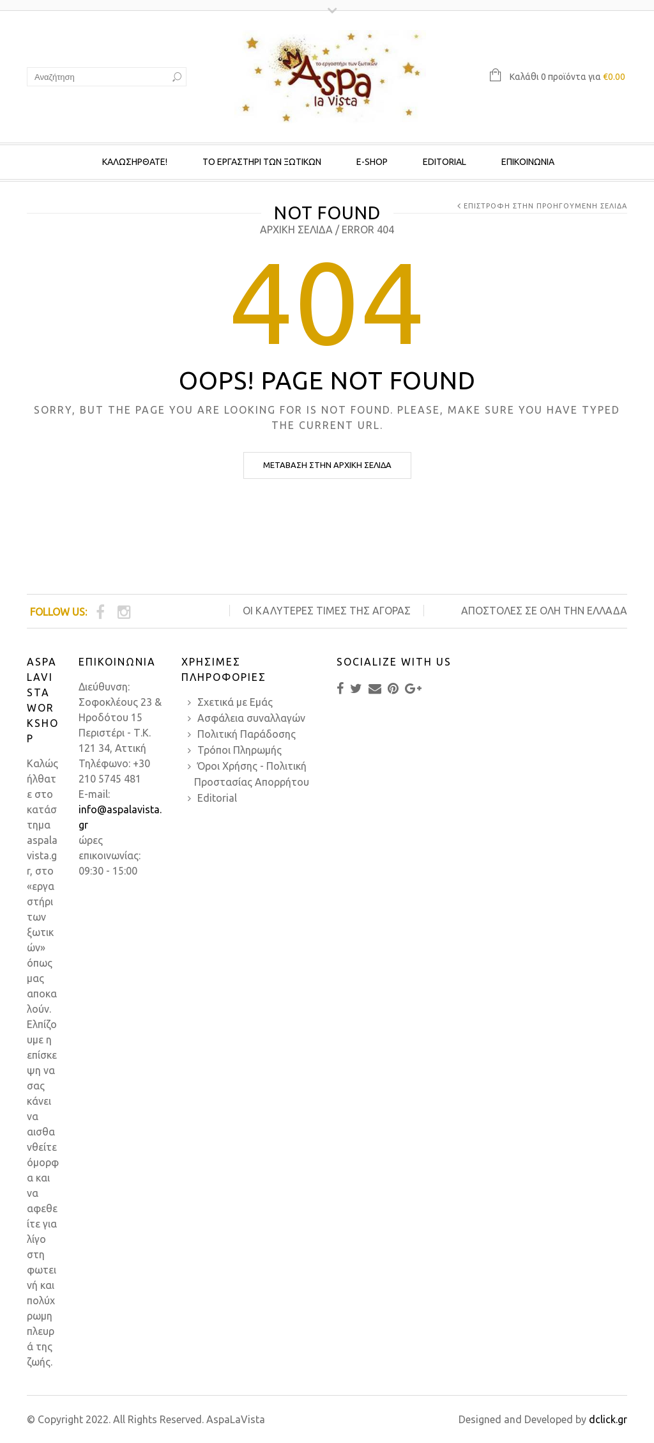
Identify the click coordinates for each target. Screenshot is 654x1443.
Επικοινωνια (527, 162)
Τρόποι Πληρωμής (239, 750)
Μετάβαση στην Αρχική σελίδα (327, 464)
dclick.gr (608, 1419)
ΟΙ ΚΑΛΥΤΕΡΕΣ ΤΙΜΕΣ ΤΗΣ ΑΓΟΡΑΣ (327, 610)
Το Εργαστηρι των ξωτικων (261, 162)
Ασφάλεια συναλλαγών (251, 718)
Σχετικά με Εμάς (235, 702)
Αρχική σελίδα (296, 229)
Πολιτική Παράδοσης (246, 734)
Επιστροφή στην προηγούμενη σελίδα (545, 206)
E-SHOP (372, 162)
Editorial (444, 162)
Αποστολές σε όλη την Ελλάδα (544, 610)
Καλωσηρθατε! (134, 162)
